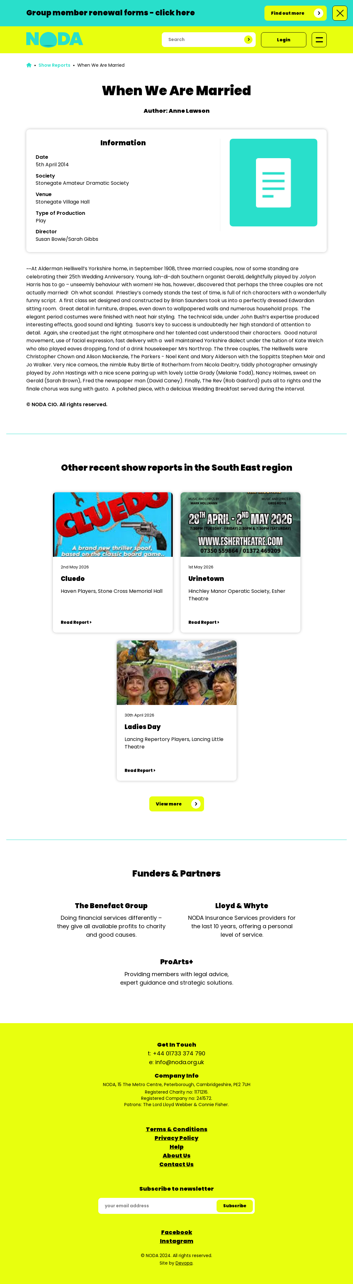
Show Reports (54, 65)
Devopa (184, 1263)
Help (177, 1147)
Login (283, 40)
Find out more (287, 13)
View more (169, 804)
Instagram (176, 1241)
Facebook (176, 1232)
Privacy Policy (176, 1138)
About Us (177, 1155)
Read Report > (76, 622)
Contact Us (176, 1164)
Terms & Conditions (176, 1129)
